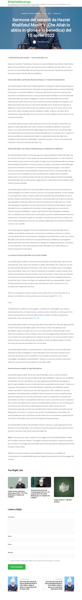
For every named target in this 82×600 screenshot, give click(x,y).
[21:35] (58, 296)
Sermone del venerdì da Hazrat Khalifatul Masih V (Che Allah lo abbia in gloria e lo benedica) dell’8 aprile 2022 (53, 585)
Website (10, 552)
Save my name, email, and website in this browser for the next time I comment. (35, 561)
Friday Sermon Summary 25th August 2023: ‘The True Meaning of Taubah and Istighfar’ (17, 494)
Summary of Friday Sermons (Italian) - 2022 (36, 13)
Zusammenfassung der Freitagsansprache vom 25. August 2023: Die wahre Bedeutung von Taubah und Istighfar (40, 494)
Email (9, 544)
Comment (11, 517)
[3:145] (36, 318)
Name (10, 536)
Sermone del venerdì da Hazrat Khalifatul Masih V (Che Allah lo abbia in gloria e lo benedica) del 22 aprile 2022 (28, 585)
